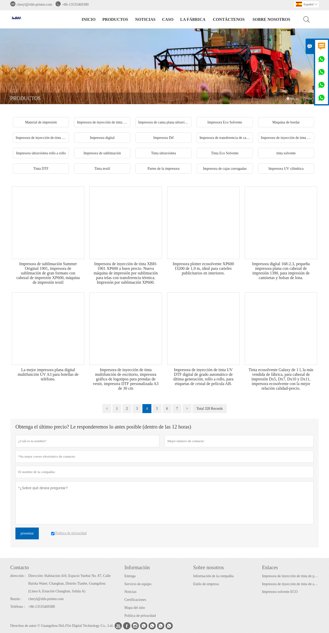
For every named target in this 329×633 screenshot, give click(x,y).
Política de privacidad (140, 616)
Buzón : (16, 599)
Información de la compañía (213, 576)
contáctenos (229, 19)
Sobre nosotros (271, 19)
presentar (27, 533)
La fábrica (192, 19)
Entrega (130, 576)
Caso (167, 19)
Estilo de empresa (206, 584)
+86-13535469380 (75, 4)
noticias (145, 19)
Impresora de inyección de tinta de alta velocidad (290, 584)
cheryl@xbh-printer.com (34, 4)
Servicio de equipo (137, 584)
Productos (115, 19)
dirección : (17, 576)
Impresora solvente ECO (279, 592)
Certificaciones (135, 600)
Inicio (89, 19)
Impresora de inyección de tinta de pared (290, 576)
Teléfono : (17, 607)
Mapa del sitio (134, 608)
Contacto (19, 567)
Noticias (130, 592)
